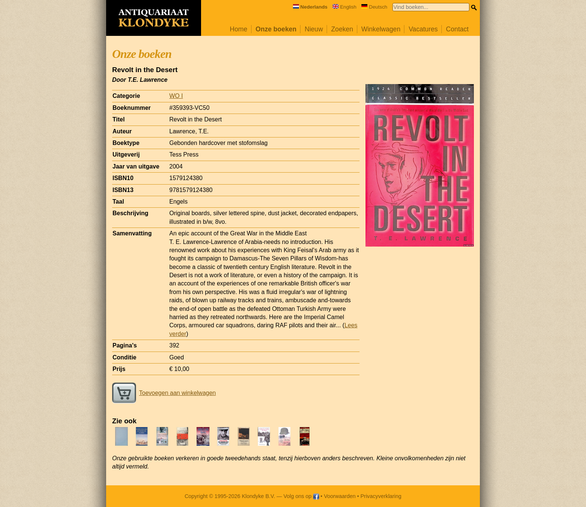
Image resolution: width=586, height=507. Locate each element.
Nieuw (314, 29)
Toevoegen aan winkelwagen (164, 393)
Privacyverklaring (381, 496)
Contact (457, 29)
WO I (176, 96)
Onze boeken (276, 29)
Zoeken (342, 29)
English (345, 7)
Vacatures (423, 29)
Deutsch (374, 7)
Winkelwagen (381, 29)
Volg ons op (301, 496)
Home (238, 29)
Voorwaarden (340, 496)
